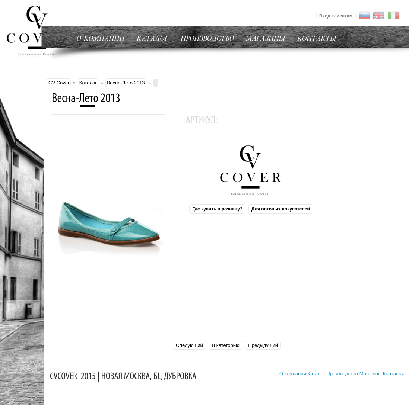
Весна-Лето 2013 (126, 83)
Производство (342, 373)
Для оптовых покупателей (280, 209)
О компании (292, 373)
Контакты (393, 373)
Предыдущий (263, 345)
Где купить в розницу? (217, 209)
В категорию (226, 345)
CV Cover (58, 83)
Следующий (189, 345)
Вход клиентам (336, 16)
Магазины (370, 373)
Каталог (88, 83)
